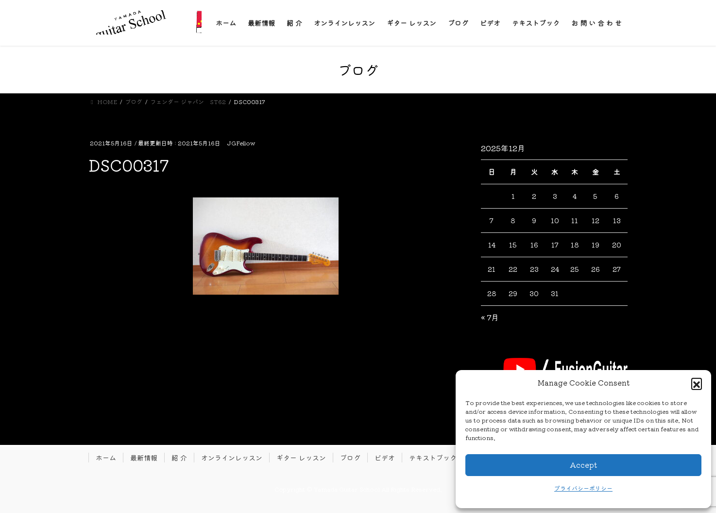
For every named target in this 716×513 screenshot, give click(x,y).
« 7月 (490, 317)
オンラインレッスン (231, 457)
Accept (583, 465)
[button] (696, 383)
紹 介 (179, 457)
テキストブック (433, 457)
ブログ (350, 457)
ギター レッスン (301, 457)
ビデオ (385, 457)
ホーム (106, 457)
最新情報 (143, 457)
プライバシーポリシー (583, 488)
